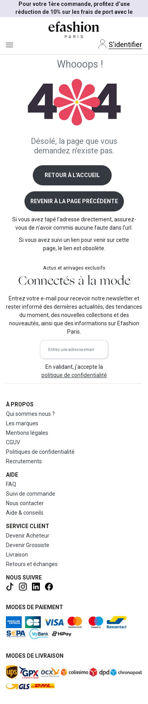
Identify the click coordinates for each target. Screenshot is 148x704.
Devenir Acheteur (27, 535)
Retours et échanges (32, 564)
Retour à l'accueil (72, 175)
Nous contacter (25, 503)
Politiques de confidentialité (40, 452)
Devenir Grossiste (27, 545)
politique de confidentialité (74, 375)
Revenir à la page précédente (74, 201)
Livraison (17, 554)
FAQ (11, 484)
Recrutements (24, 461)
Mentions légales (27, 433)
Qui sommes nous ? (30, 414)
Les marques (22, 423)
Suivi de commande (30, 494)
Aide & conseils (24, 513)
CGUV (13, 442)
